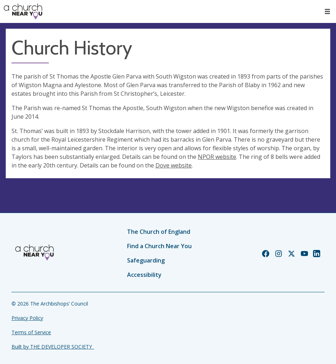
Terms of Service (31, 332)
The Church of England (158, 232)
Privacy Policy (27, 318)
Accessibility (144, 275)
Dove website (173, 165)
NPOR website (217, 157)
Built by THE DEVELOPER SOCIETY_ (52, 346)
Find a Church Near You (159, 246)
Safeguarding (146, 260)
